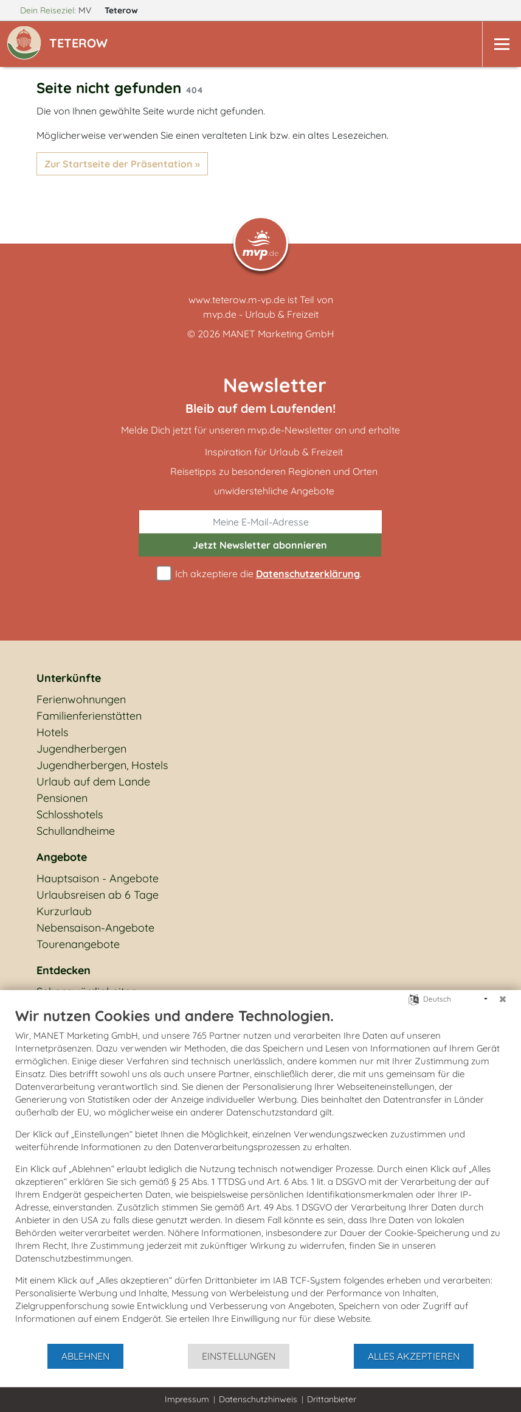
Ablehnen (85, 1356)
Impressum (187, 1399)
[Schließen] (503, 999)
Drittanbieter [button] (331, 1399)
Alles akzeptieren (414, 1356)
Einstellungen (238, 1356)
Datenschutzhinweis (258, 1399)
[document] (260, 1174)
